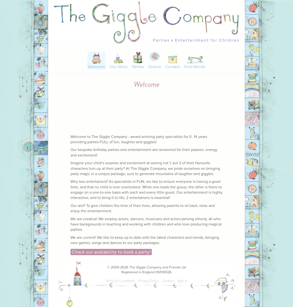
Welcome (96, 67)
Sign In (182, 281)
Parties (138, 67)
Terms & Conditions (120, 281)
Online (154, 67)
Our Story (119, 67)
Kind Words (194, 67)
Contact (172, 67)
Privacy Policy (148, 281)
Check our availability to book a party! (111, 252)
